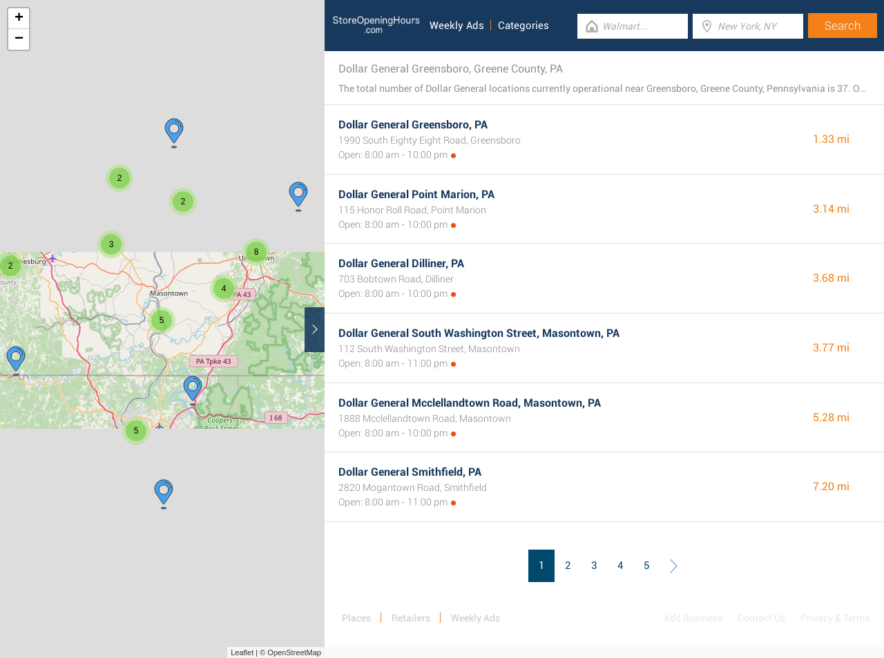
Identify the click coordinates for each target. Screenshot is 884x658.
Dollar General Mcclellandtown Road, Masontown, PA (469, 402)
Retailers (411, 617)
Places (356, 617)
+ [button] (19, 18)
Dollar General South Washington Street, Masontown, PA (478, 333)
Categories (523, 25)
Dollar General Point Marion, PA (416, 194)
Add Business (693, 617)
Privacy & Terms (834, 617)
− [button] (19, 39)
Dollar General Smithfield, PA (409, 471)
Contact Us (761, 617)
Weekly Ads (457, 25)
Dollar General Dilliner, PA (401, 263)
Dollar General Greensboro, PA (413, 124)
